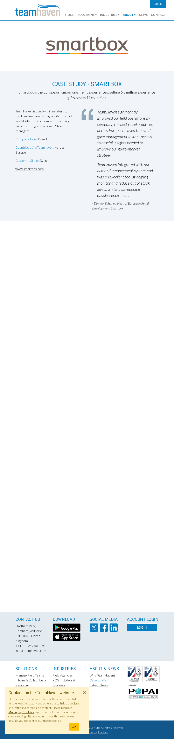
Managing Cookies (97, 732)
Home (69, 14)
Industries (108, 14)
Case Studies (99, 680)
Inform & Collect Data (30, 680)
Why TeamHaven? (102, 675)
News (143, 14)
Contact (158, 14)
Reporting (22, 685)
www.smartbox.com (29, 169)
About (128, 14)
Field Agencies (63, 675)
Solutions (86, 14)
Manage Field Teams (29, 675)
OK (74, 727)
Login (157, 4)
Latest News (99, 685)
